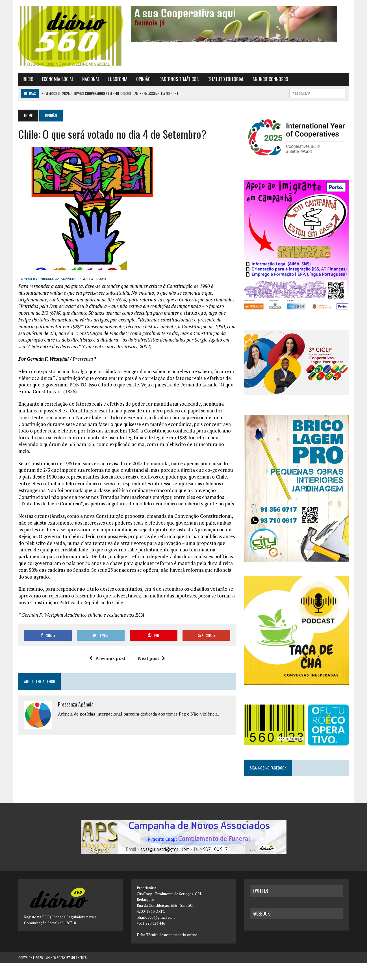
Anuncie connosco (270, 79)
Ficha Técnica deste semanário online (167, 934)
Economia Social (57, 79)
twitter (260, 890)
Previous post (107, 658)
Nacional (90, 79)
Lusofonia (117, 79)
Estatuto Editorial (225, 79)
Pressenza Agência (58, 279)
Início (28, 79)
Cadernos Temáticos (179, 79)
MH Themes (79, 957)
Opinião (143, 79)
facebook (261, 913)
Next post (151, 658)
